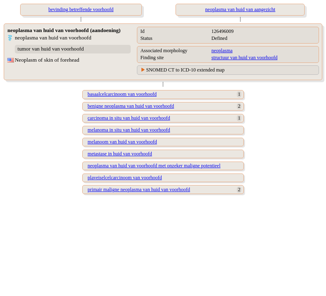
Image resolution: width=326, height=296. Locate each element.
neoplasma (221, 50)
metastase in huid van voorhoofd (120, 154)
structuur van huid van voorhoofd (244, 57)
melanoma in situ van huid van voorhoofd (129, 130)
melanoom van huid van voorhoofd (122, 142)
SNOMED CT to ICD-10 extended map (185, 70)
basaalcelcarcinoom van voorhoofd (122, 94)
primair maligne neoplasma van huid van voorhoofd (139, 189)
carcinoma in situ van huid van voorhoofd (129, 118)
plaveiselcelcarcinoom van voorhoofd (125, 177)
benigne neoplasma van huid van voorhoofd (131, 106)
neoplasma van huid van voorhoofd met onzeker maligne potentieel (154, 166)
